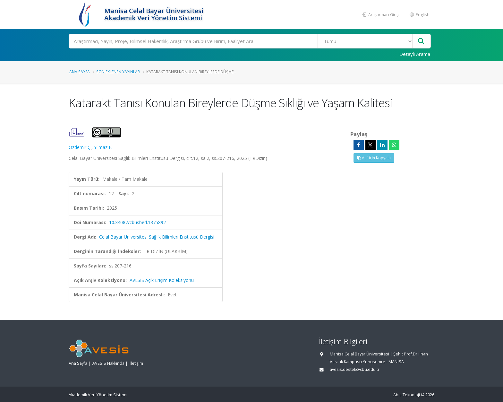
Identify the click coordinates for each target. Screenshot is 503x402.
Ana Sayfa (79, 71)
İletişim (136, 363)
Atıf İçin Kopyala (374, 158)
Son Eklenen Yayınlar (118, 71)
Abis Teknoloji (406, 395)
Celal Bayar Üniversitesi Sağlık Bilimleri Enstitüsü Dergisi (156, 237)
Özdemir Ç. (80, 147)
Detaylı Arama (414, 54)
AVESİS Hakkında (108, 363)
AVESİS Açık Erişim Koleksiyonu (162, 280)
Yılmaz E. (103, 147)
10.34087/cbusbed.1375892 (137, 222)
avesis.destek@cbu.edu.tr (354, 369)
